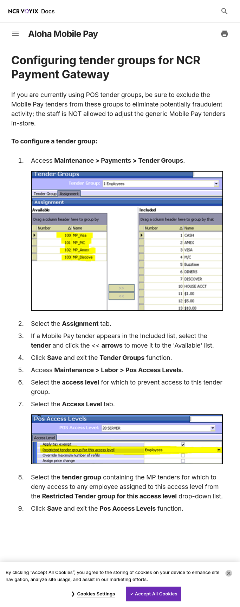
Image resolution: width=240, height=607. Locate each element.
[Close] (228, 573)
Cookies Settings (96, 593)
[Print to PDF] (225, 34)
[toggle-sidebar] (15, 34)
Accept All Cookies (156, 593)
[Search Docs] (225, 11)
